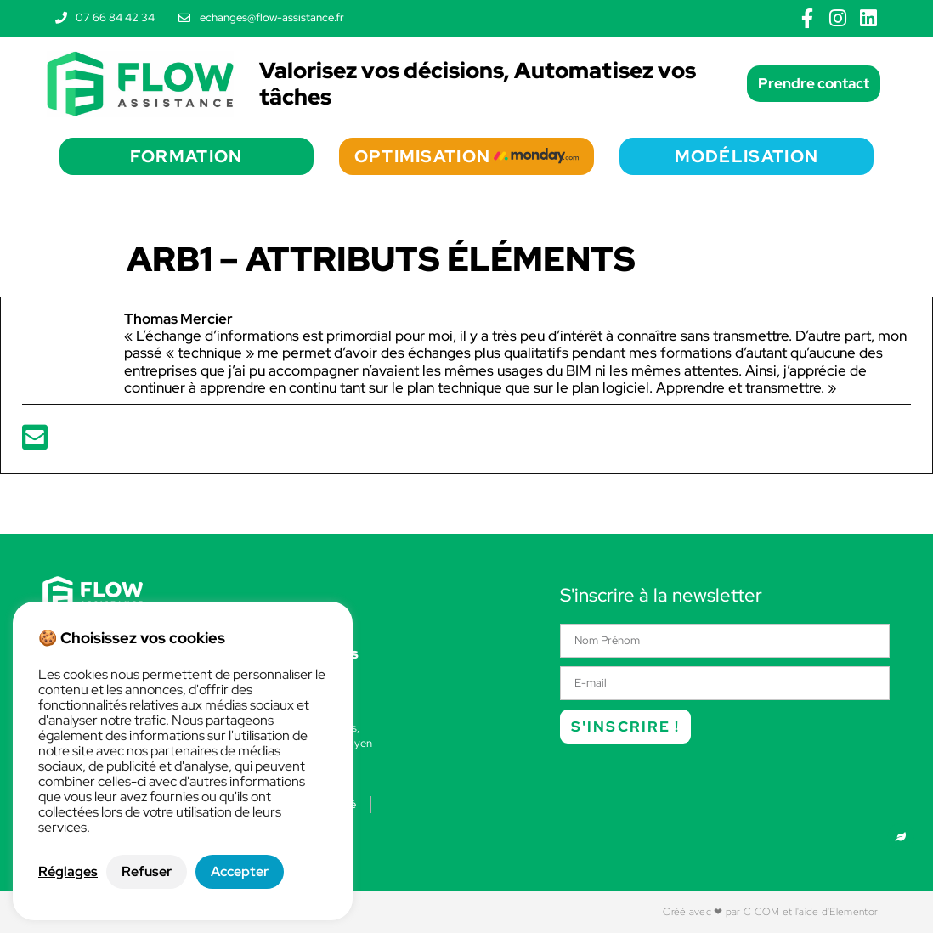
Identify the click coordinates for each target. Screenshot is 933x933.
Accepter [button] (240, 871)
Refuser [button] (147, 871)
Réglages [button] (68, 871)
